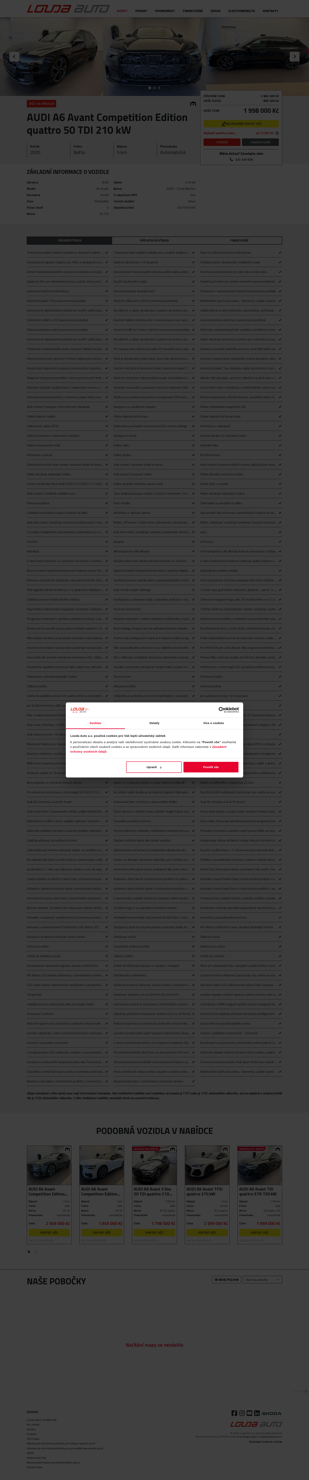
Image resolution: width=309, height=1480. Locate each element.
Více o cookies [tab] (213, 723)
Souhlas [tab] (95, 723)
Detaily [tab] (154, 723)
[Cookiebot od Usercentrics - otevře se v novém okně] (221, 710)
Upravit (154, 767)
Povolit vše (211, 767)
